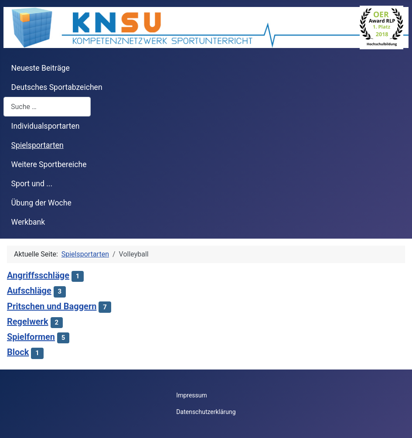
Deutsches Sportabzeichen (56, 87)
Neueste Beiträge (40, 68)
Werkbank (28, 222)
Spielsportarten (37, 145)
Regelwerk (27, 321)
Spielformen (31, 337)
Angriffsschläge (38, 275)
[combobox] (47, 106)
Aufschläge (29, 290)
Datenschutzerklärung (205, 411)
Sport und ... (32, 183)
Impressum (191, 395)
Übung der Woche (41, 202)
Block (18, 352)
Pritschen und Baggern (51, 306)
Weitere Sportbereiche (49, 164)
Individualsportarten (45, 126)
